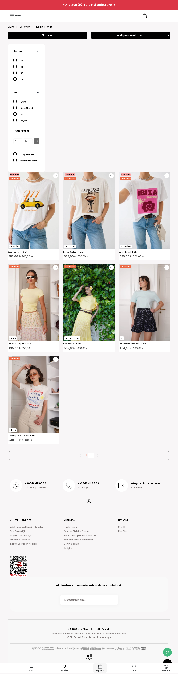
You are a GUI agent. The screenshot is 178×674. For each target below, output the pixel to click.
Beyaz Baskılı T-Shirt (17, 252)
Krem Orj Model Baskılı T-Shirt (22, 435)
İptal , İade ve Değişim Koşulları (27, 526)
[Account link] (144, 16)
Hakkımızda (70, 526)
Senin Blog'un (71, 543)
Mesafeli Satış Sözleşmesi (78, 539)
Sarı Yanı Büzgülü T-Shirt (19, 344)
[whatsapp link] (167, 652)
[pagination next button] (97, 455)
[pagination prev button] (81, 455)
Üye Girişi (123, 531)
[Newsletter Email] (89, 600)
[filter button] (36, 141)
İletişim (68, 548)
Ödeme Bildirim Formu (76, 531)
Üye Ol (121, 526)
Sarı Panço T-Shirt (72, 344)
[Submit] (112, 600)
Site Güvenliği (17, 531)
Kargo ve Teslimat (20, 539)
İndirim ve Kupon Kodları (23, 543)
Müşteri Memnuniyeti (21, 535)
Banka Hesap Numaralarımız (80, 535)
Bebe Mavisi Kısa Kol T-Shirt (132, 344)
